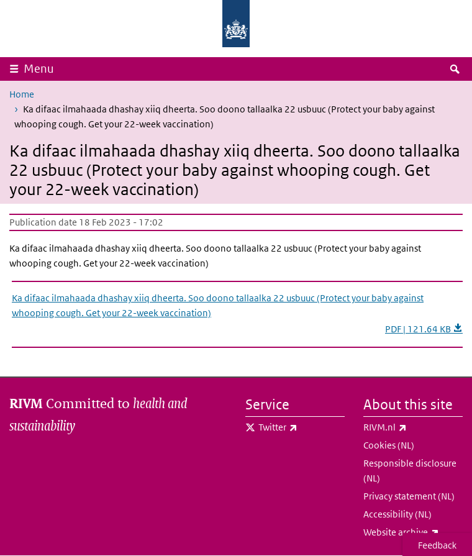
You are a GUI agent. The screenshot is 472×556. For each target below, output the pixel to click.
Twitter (301, 427)
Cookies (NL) (388, 445)
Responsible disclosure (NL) (409, 470)
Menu (39, 69)
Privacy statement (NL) (409, 496)
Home (21, 94)
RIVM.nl (413, 427)
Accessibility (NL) (397, 514)
